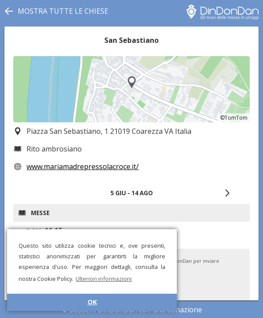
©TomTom (234, 117)
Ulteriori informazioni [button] (104, 279)
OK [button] (92, 302)
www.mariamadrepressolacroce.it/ (83, 166)
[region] (131, 89)
